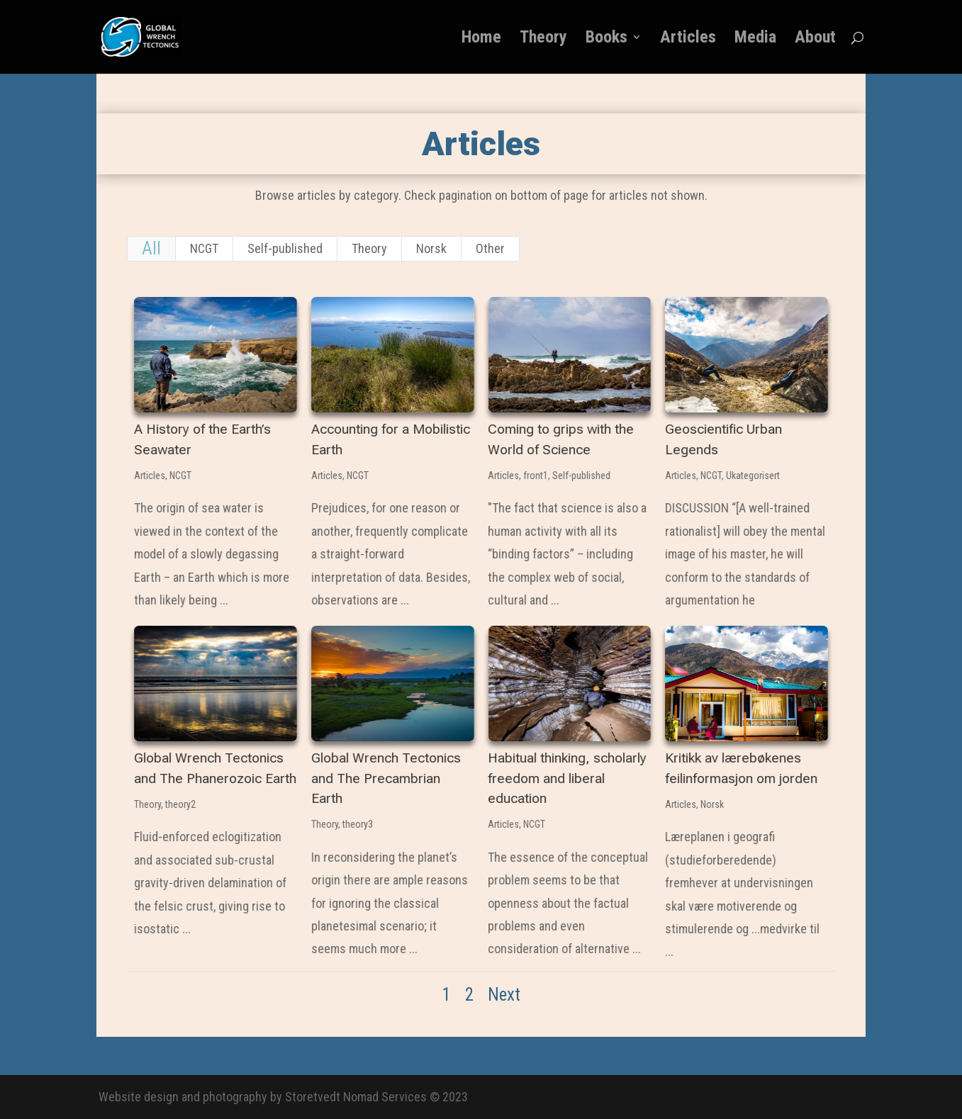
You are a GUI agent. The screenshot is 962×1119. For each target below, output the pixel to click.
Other (490, 248)
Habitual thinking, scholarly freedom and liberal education (567, 778)
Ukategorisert (752, 475)
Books (606, 39)
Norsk (431, 248)
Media (755, 39)
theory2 (179, 804)
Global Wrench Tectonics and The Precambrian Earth (385, 778)
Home (481, 39)
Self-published (285, 248)
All (151, 248)
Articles (688, 39)
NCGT (204, 248)
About (815, 39)
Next (504, 994)
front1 (535, 475)
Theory (543, 39)
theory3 (357, 824)
